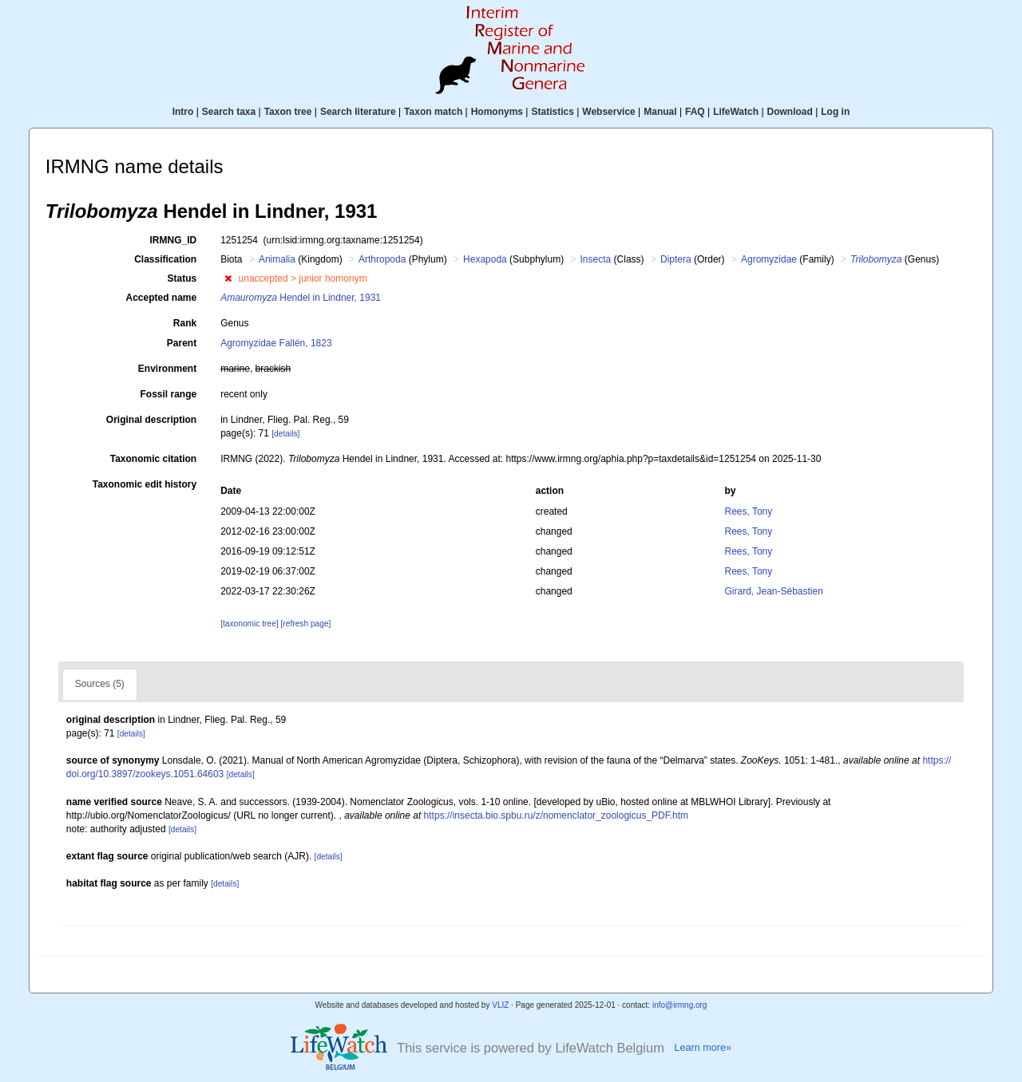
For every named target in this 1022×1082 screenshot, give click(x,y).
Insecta (596, 259)
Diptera (675, 259)
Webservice (609, 111)
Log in (835, 111)
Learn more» (702, 1047)
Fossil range (169, 394)
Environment (167, 368)
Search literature (358, 111)
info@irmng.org (679, 1005)
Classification (165, 259)
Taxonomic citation (153, 458)
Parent (181, 343)
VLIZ (500, 1005)
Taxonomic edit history (144, 484)
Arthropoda (382, 259)
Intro (183, 111)
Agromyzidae (769, 259)
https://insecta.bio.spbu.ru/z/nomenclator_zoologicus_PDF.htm (556, 815)
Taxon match (433, 111)
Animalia (277, 259)
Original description (151, 419)
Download (790, 111)
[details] (285, 433)
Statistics (552, 111)
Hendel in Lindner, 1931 (300, 297)
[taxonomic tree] (249, 623)
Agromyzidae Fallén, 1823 (275, 343)
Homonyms (497, 111)
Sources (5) (100, 683)
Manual (660, 111)
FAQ (695, 111)
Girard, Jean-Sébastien (773, 591)
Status (182, 278)
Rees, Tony (748, 511)
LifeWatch (736, 111)
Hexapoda (485, 259)
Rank (184, 323)
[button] (228, 278)
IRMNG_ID (173, 240)
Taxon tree (288, 111)
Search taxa (229, 111)
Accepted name (160, 297)
